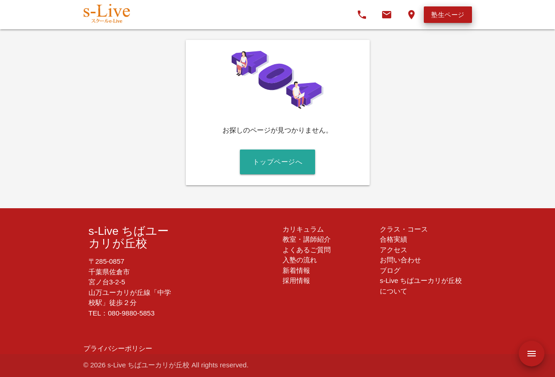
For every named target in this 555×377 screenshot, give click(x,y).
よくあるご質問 (307, 250)
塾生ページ (448, 14)
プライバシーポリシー (117, 348)
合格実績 (393, 239)
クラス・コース (404, 229)
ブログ (390, 270)
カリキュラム (303, 229)
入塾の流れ (300, 260)
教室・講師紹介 (307, 239)
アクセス (393, 250)
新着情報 (296, 270)
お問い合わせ (400, 260)
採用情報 (296, 280)
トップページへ (278, 162)
